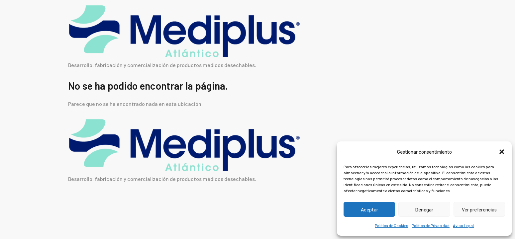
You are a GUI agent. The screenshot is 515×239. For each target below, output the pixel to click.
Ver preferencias (479, 209)
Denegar (424, 209)
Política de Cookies (391, 225)
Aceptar (369, 209)
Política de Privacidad (431, 225)
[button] (501, 151)
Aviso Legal (463, 225)
